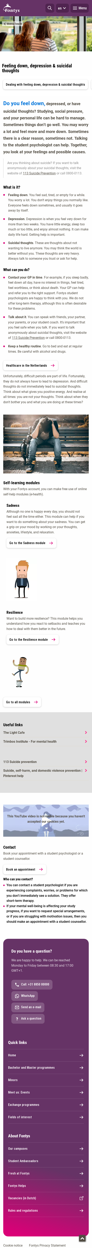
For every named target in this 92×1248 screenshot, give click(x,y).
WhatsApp (25, 996)
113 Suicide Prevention (39, 173)
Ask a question (28, 1018)
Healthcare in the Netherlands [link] (30, 365)
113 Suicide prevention (20, 762)
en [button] (62, 8)
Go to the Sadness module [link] (31, 543)
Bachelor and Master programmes (46, 1067)
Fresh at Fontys (46, 1173)
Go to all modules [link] (22, 702)
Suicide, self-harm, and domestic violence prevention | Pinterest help (42, 773)
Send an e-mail (28, 1007)
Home (46, 1055)
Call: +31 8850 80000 (32, 984)
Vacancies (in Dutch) (46, 1198)
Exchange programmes (46, 1104)
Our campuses (46, 1148)
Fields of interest (46, 1117)
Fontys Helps (46, 1185)
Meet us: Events (46, 1092)
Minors (46, 1080)
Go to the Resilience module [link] (32, 639)
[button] (49, 8)
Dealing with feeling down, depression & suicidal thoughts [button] (45, 84)
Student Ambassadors (46, 1161)
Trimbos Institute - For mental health (30, 741)
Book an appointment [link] (24, 869)
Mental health (14, 23)
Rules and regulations (46, 1210)
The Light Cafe (14, 733)
